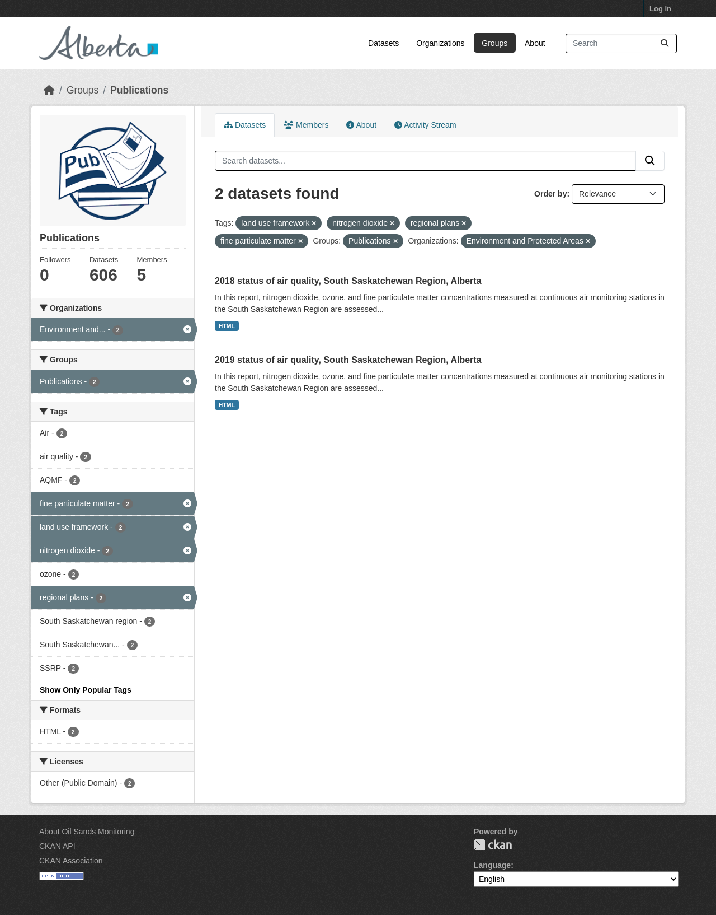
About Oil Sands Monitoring (86, 831)
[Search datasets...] (621, 43)
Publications (139, 90)
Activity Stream (425, 124)
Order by (550, 193)
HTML (227, 326)
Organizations (440, 43)
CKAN (493, 845)
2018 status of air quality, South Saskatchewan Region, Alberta (348, 281)
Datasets (383, 43)
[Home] (49, 90)
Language (492, 865)
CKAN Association (71, 860)
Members (306, 124)
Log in (660, 8)
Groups (494, 43)
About (535, 43)
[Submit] (664, 43)
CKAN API (57, 846)
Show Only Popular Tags (85, 689)
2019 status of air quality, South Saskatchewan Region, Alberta (348, 360)
